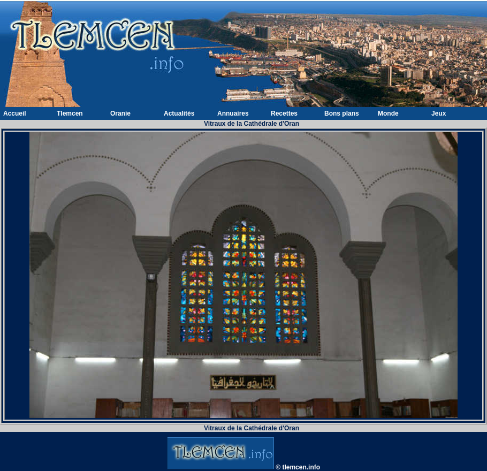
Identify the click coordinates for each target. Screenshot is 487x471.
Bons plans (341, 113)
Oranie (120, 113)
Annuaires (233, 113)
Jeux (438, 113)
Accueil (14, 113)
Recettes (284, 113)
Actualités (179, 113)
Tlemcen (70, 113)
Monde (388, 113)
